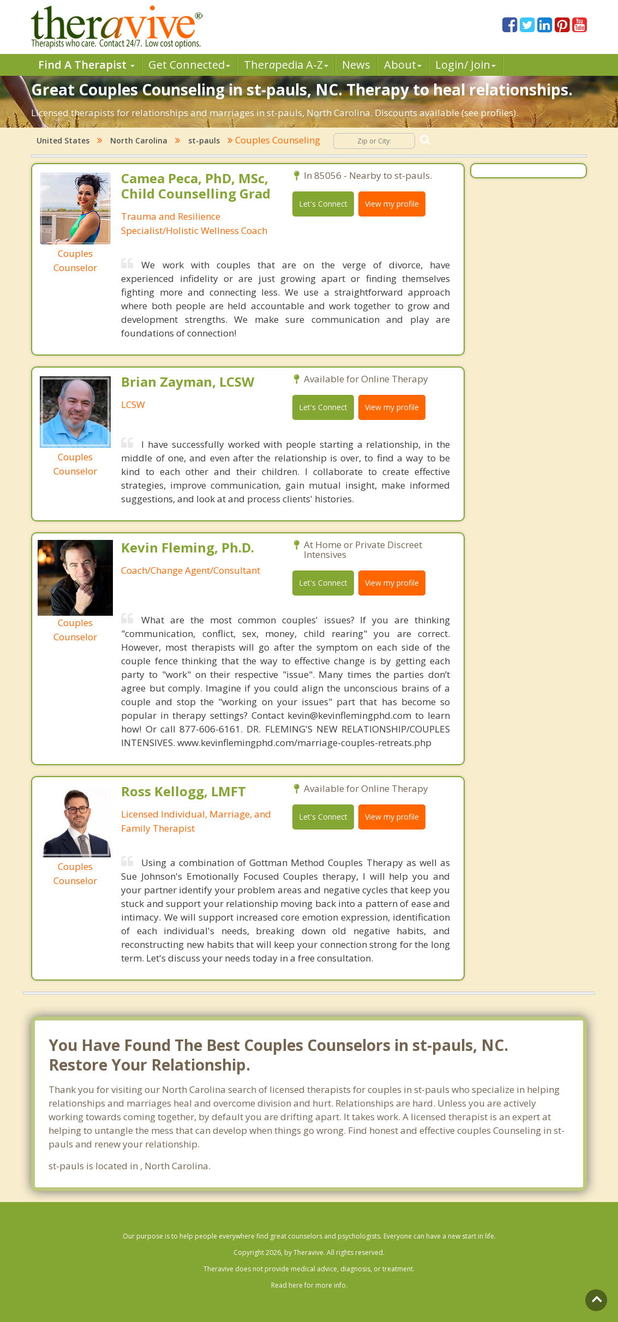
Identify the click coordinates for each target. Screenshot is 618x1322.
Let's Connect (323, 204)
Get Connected (189, 64)
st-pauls (204, 140)
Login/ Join (465, 64)
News (356, 64)
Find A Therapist (86, 64)
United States (63, 140)
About (403, 64)
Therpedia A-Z (286, 64)
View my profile (392, 204)
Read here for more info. (309, 1285)
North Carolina (138, 140)
